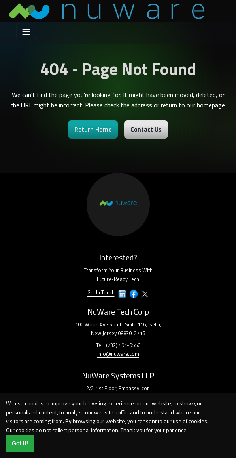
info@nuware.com (118, 354)
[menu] (26, 31)
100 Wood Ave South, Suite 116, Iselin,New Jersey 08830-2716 (118, 329)
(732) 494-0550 (123, 345)
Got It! (20, 443)
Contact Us (146, 129)
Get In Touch (101, 292)
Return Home (92, 129)
